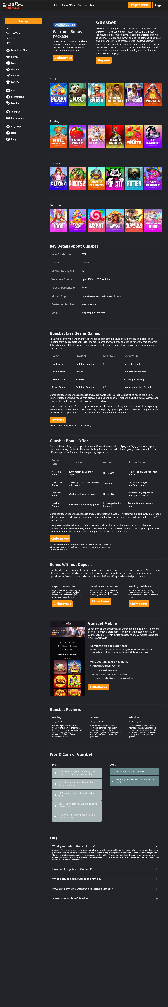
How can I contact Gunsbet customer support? (105, 889)
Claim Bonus (63, 58)
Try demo (57, 420)
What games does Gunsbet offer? (105, 846)
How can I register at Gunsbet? (105, 869)
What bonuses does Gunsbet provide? (105, 879)
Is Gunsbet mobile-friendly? (105, 898)
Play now (104, 60)
